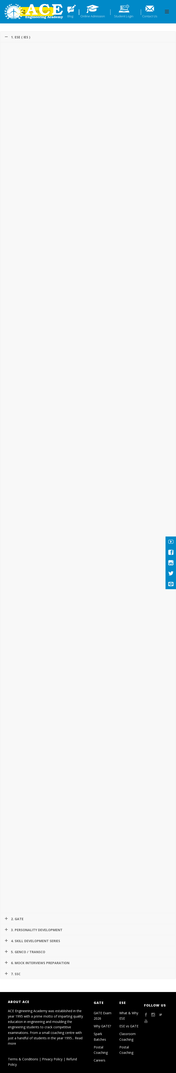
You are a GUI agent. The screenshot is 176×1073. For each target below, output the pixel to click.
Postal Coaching (101, 1050)
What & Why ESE (128, 1016)
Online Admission (92, 16)
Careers (99, 1060)
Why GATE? (102, 1026)
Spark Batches (100, 1036)
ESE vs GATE (128, 1026)
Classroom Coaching (127, 1036)
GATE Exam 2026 (102, 1016)
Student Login (123, 16)
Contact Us (149, 16)
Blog (70, 16)
